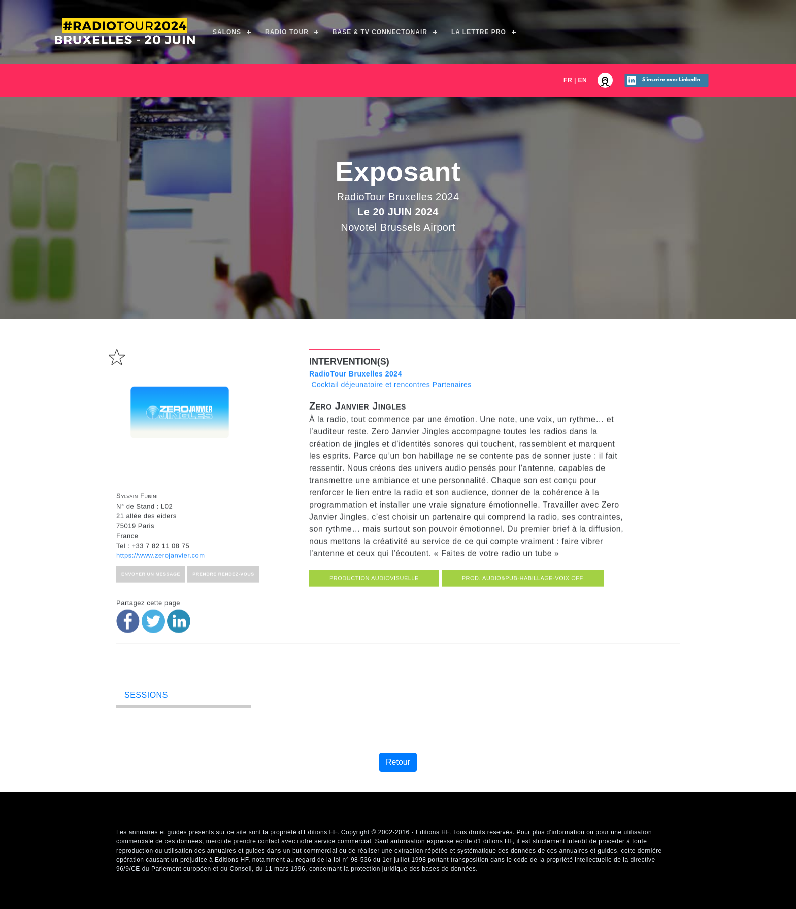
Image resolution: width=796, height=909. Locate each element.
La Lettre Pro (478, 32)
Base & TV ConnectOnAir (380, 32)
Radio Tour (287, 32)
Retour (398, 762)
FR (567, 80)
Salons (227, 32)
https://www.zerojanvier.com (160, 601)
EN (582, 80)
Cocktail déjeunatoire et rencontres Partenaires (390, 425)
